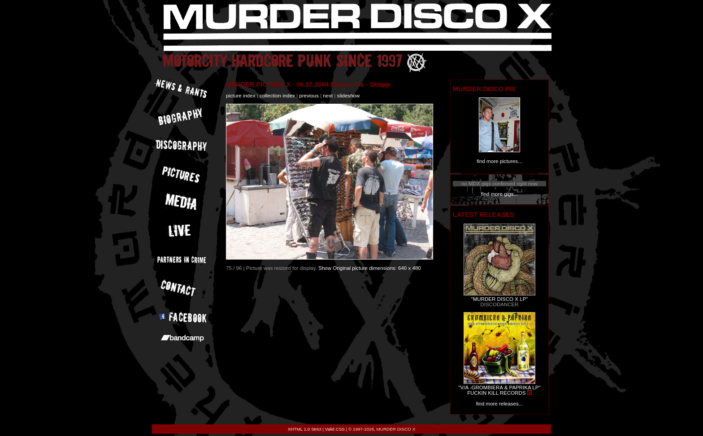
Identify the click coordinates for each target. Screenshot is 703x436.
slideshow (348, 95)
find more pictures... (499, 161)
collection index (277, 95)
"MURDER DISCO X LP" (499, 299)
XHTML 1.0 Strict (304, 429)
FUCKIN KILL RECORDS (496, 393)
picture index (240, 95)
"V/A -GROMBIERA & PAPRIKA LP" (499, 387)
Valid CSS (335, 429)
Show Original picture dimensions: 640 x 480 (369, 268)
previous (309, 95)
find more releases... (499, 403)
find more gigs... (499, 194)
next (328, 95)
